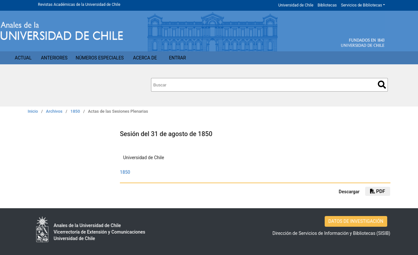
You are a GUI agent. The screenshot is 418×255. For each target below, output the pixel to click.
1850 (75, 111)
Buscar (382, 85)
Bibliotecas (327, 5)
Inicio (33, 111)
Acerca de (145, 57)
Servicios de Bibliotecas (361, 5)
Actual (23, 57)
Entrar (177, 57)
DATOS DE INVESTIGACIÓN (355, 221)
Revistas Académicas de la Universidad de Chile (79, 4)
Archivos (54, 111)
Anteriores (54, 57)
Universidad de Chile (295, 5)
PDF (377, 191)
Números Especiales (100, 57)
